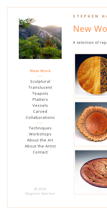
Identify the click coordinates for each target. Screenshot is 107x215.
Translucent (40, 87)
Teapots (40, 93)
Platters (40, 99)
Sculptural (40, 81)
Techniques (40, 128)
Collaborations (40, 117)
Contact (40, 152)
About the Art (40, 140)
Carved (40, 111)
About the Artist (40, 146)
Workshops (40, 134)
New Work (40, 70)
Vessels (40, 105)
